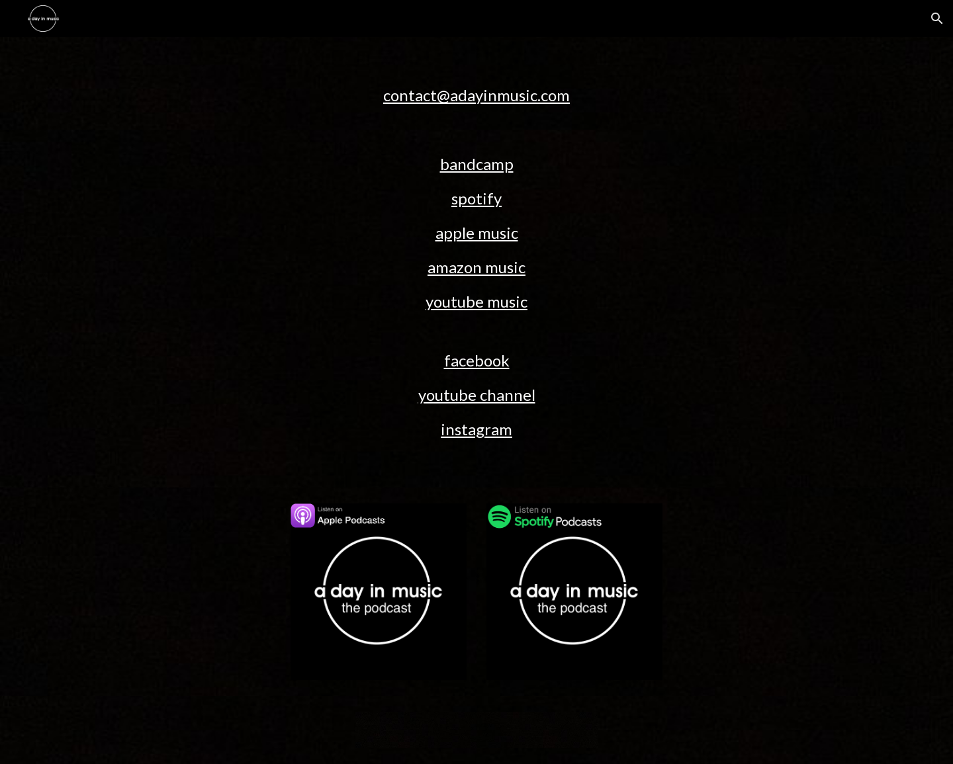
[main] (476, 83)
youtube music (476, 301)
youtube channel (476, 394)
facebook (477, 360)
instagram (476, 429)
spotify (476, 198)
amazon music (476, 266)
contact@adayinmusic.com (476, 95)
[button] (937, 18)
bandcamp (477, 163)
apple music (476, 232)
